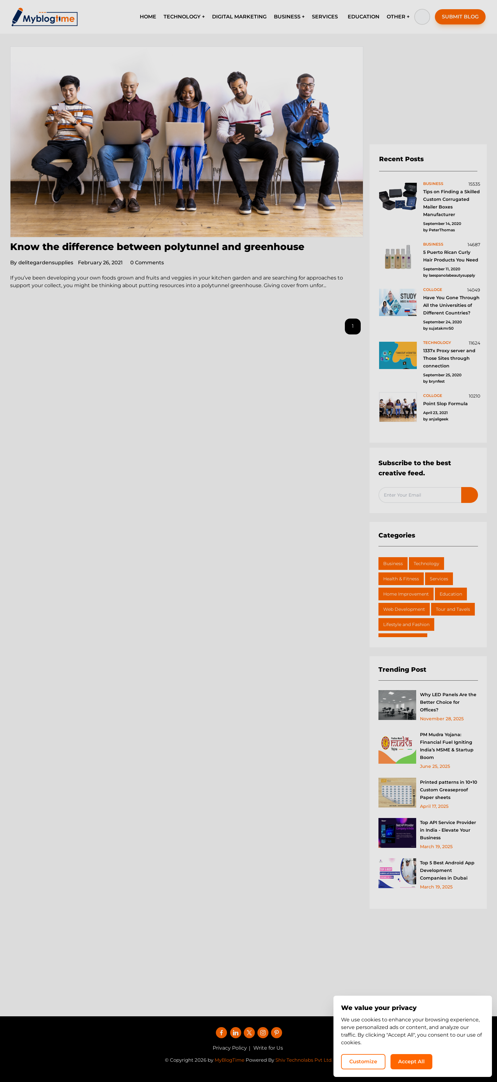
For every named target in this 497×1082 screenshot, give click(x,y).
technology (437, 342)
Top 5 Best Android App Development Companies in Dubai (447, 870)
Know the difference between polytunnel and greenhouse (157, 247)
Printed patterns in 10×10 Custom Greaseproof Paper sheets (448, 789)
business (433, 183)
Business (393, 563)
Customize (363, 1062)
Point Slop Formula (445, 403)
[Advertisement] (428, 95)
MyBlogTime (229, 1060)
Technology (426, 563)
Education (451, 594)
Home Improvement (406, 594)
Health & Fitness (401, 579)
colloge (432, 289)
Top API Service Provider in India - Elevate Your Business (448, 830)
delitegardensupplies (41, 263)
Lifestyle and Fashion (406, 624)
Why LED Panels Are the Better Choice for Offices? (448, 702)
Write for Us (268, 1048)
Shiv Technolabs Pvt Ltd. (303, 1060)
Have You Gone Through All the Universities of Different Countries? (451, 305)
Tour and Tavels (453, 609)
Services (439, 579)
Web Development (404, 609)
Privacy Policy (230, 1048)
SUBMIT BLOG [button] (460, 17)
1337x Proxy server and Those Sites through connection (449, 358)
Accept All (411, 1062)
